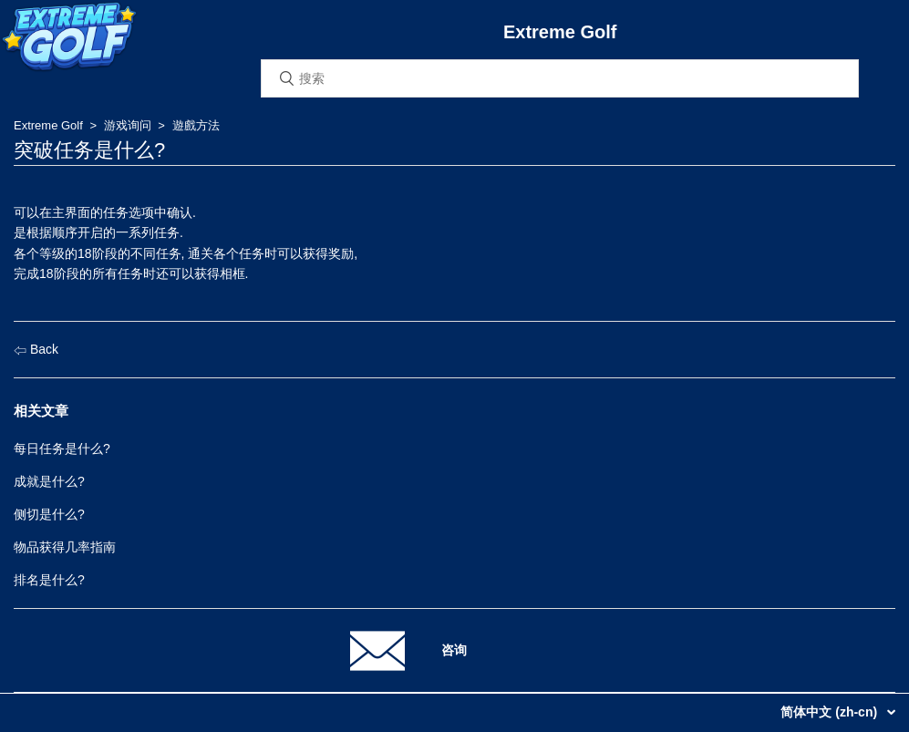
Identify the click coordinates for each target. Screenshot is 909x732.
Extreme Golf (48, 125)
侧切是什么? (49, 514)
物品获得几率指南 (65, 547)
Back (36, 349)
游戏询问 (127, 125)
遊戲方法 (196, 125)
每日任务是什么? (62, 448)
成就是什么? (49, 481)
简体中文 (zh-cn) (830, 712)
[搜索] (560, 78)
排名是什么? (49, 579)
